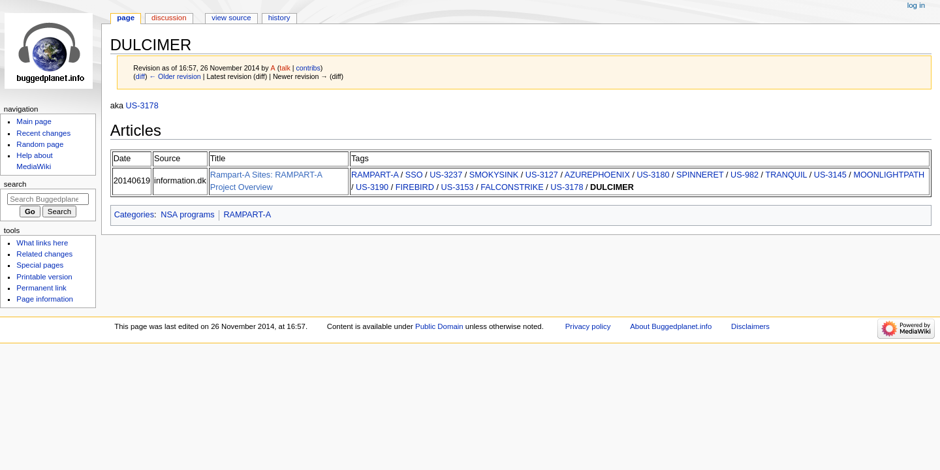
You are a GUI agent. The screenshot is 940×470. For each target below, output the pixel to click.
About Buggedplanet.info (671, 326)
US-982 (744, 175)
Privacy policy (588, 326)
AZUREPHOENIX (597, 175)
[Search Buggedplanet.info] (48, 199)
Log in (916, 5)
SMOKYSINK (493, 175)
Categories (134, 214)
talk (284, 68)
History (279, 18)
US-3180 (652, 175)
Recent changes (43, 133)
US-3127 (541, 175)
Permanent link (41, 288)
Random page (39, 144)
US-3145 (830, 175)
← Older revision (174, 76)
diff (140, 76)
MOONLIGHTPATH (888, 175)
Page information (44, 299)
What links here (42, 243)
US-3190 (372, 187)
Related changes (44, 254)
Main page (34, 121)
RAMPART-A (374, 175)
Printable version (44, 277)
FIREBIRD (415, 187)
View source (231, 18)
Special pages (39, 265)
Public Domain (439, 326)
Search (15, 184)
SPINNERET (699, 175)
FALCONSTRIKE (512, 187)
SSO (414, 175)
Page (125, 18)
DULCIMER (612, 187)
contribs (308, 68)
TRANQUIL (786, 175)
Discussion (168, 18)
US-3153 (457, 187)
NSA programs (188, 214)
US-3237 (446, 175)
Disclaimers (750, 326)
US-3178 (142, 105)
